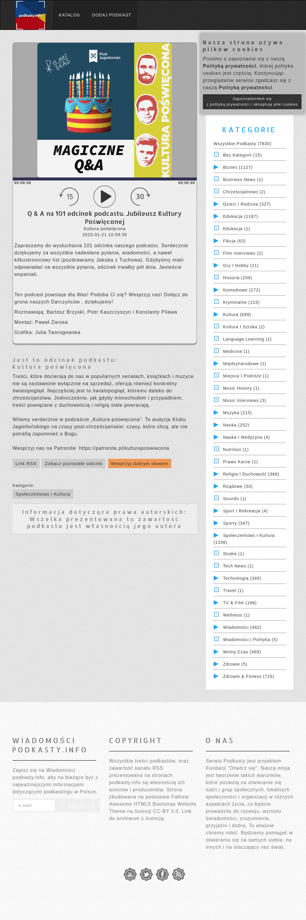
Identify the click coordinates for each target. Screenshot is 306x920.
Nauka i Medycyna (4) (246, 437)
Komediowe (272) (241, 290)
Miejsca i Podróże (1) (246, 376)
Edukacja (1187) (240, 216)
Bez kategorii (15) (242, 155)
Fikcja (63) (234, 241)
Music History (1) (241, 388)
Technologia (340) (242, 578)
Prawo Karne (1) (240, 461)
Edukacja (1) (236, 228)
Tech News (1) (238, 566)
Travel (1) (233, 590)
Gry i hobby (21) (240, 265)
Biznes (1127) (238, 167)
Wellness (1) (236, 615)
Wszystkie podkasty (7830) (243, 143)
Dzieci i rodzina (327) (247, 204)
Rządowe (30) (238, 486)
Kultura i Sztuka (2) (244, 326)
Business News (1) (243, 179)
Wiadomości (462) (242, 627)
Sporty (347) (236, 523)
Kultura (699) (237, 314)
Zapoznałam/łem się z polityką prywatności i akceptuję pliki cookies (252, 102)
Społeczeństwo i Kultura (43, 494)
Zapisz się (77, 806)
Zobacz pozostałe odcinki (73, 463)
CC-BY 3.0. (166, 811)
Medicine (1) (236, 351)
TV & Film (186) (240, 602)
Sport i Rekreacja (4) (245, 510)
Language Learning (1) (247, 339)
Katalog (69, 15)
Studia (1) (233, 553)
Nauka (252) (236, 425)
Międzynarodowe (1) (244, 363)
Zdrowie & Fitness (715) (248, 676)
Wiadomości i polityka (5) (250, 639)
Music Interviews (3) (244, 400)
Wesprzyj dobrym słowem (140, 463)
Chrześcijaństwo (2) (244, 191)
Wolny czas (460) (242, 651)
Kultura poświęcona (52, 366)
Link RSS (26, 463)
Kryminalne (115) (241, 302)
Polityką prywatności (229, 66)
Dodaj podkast (111, 15)
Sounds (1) (234, 498)
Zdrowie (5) (235, 664)
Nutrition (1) (236, 449)
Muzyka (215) (237, 412)
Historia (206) (237, 277)
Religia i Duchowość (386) (251, 474)
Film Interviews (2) (243, 253)
